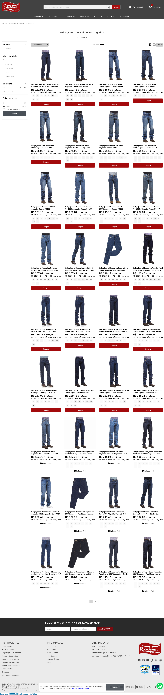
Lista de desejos (53, 659)
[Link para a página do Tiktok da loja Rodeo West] (151, 660)
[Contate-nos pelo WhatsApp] (159, 686)
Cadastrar (104, 629)
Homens (37, 16)
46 (53, 96)
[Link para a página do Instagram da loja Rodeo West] (139, 660)
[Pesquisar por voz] (109, 7)
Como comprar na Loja (10, 659)
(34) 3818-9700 (98, 646)
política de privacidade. (81, 688)
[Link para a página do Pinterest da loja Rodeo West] (160, 660)
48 (91, 157)
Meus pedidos (52, 653)
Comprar (46, 104)
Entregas (5, 672)
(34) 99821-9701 (99, 649)
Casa (109, 16)
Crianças (68, 16)
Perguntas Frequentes (10, 662)
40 (75, 96)
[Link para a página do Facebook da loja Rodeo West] (143, 660)
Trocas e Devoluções (10, 656)
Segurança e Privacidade (11, 653)
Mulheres (53, 16)
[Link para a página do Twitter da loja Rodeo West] (156, 660)
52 (71, 99)
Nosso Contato (7, 669)
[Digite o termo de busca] (75, 7)
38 (37, 96)
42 (79, 96)
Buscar (116, 7)
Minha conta (52, 649)
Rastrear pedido (8, 649)
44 (83, 96)
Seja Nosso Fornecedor (11, 675)
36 (67, 96)
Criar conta (51, 646)
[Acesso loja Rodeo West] (136, 7)
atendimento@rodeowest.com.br (105, 653)
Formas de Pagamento (11, 665)
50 (67, 99)
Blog (49, 662)
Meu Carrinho (52, 656)
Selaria (83, 16)
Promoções (124, 16)
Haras (97, 16)
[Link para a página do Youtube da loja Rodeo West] (147, 660)
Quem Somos (7, 646)
